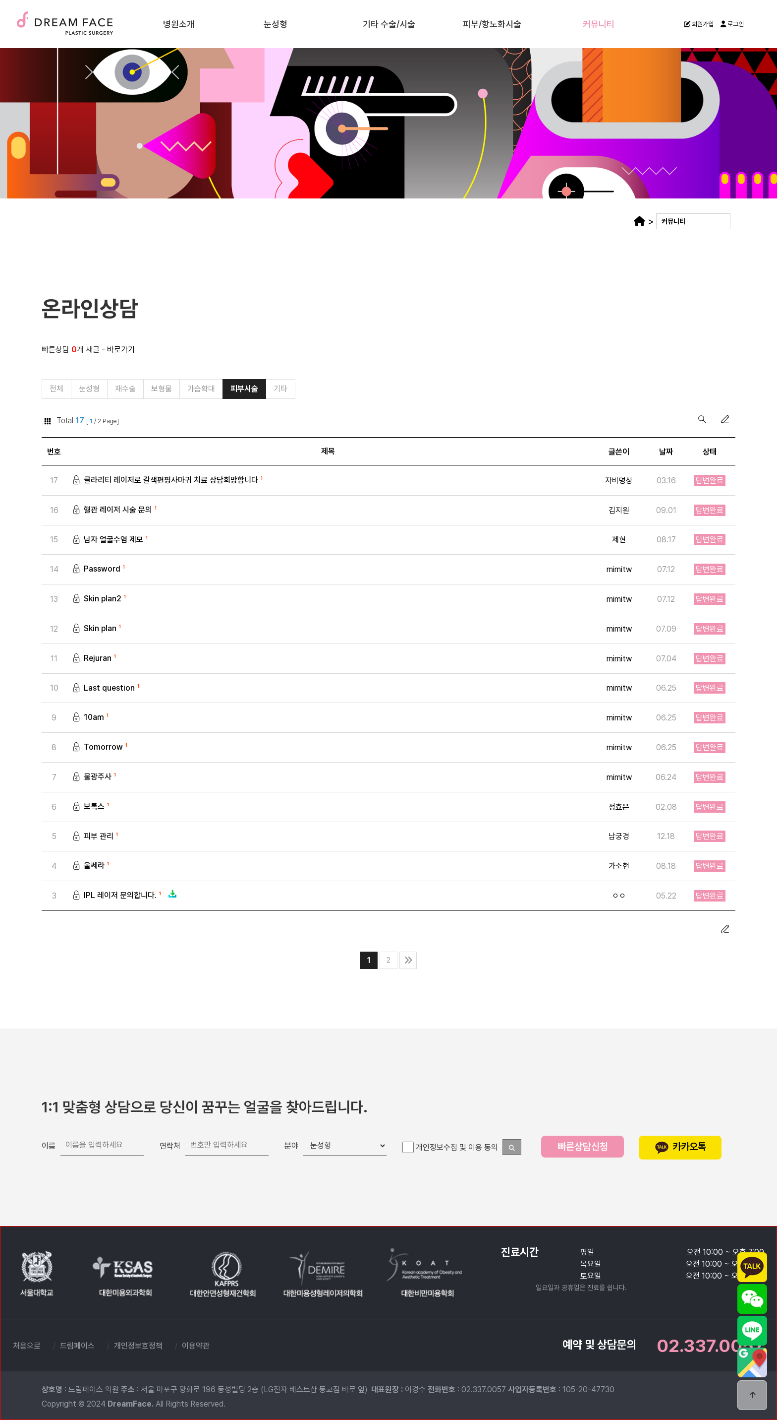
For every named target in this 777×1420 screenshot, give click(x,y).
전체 (56, 388)
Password (99, 569)
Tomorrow (100, 747)
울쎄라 (91, 866)
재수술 (125, 388)
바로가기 (121, 349)
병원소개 (179, 23)
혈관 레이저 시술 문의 (115, 510)
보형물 (161, 388)
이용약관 (196, 1346)
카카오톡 (680, 1147)
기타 (280, 388)
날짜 (666, 451)
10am (91, 717)
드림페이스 (89, 23)
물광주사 (94, 777)
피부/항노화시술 (492, 23)
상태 (710, 451)
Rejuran (94, 658)
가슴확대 (201, 388)
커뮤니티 (598, 23)
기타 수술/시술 (389, 23)
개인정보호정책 (138, 1346)
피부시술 (244, 388)
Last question (106, 688)
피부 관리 (95, 836)
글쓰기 (725, 419)
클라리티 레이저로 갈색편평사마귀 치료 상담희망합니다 (168, 480)
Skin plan (97, 629)
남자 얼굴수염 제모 (110, 540)
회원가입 (699, 24)
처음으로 (27, 1346)
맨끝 (408, 960)
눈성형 (275, 23)
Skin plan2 (99, 599)
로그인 (732, 24)
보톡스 (91, 807)
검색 (702, 419)
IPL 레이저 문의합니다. (124, 896)
